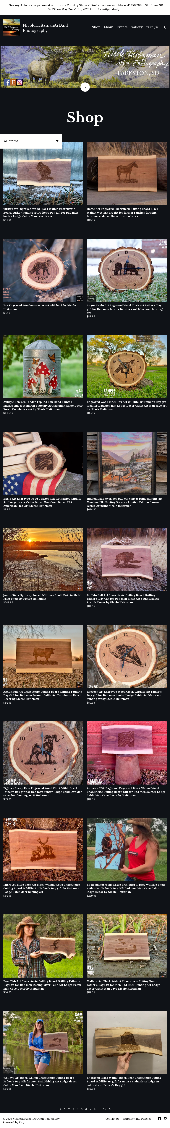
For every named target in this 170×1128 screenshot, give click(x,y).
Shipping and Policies (137, 1118)
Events (122, 27)
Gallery (137, 27)
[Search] (164, 28)
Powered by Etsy (13, 1122)
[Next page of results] (110, 1109)
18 (104, 1109)
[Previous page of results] (60, 1109)
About (108, 27)
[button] (31, 141)
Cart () (152, 27)
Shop (96, 27)
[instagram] (165, 1119)
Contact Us (112, 1118)
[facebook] (159, 1119)
